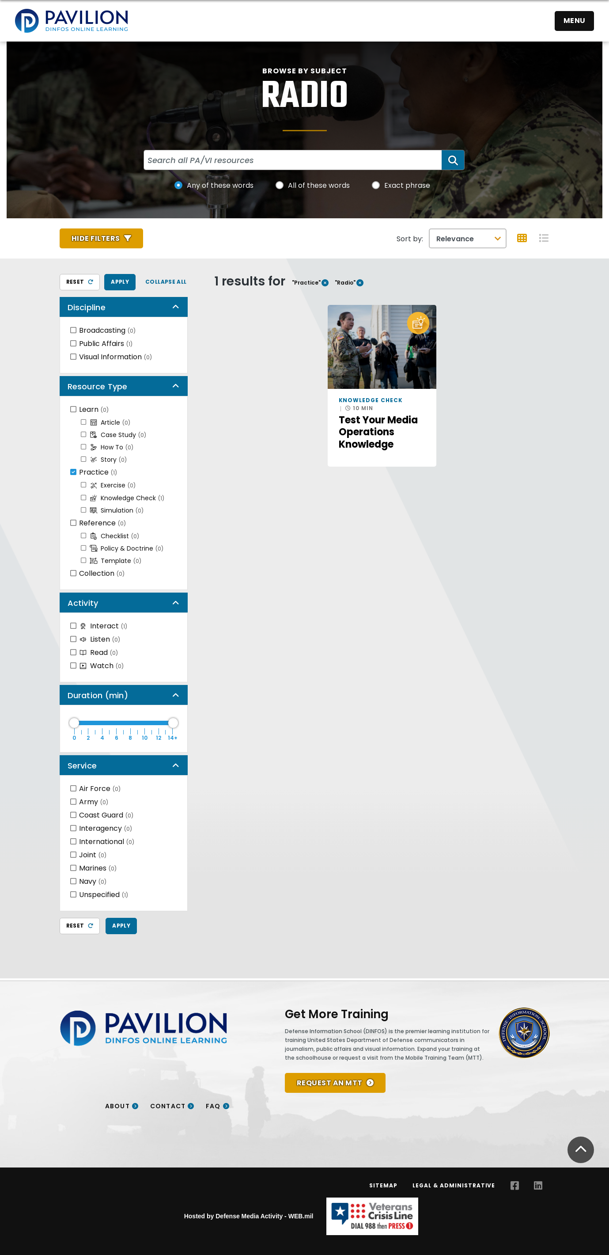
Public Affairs (106, 343)
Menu (575, 20)
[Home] (71, 21)
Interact (103, 626)
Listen (100, 639)
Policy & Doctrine (127, 548)
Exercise (113, 485)
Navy (93, 881)
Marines (98, 868)
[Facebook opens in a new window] (515, 1186)
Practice (98, 472)
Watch (101, 666)
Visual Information (115, 357)
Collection (102, 573)
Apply (120, 281)
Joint (93, 855)
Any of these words (220, 185)
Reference (102, 523)
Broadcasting (107, 330)
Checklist (115, 536)
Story (108, 459)
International (107, 842)
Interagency (105, 828)
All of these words (319, 185)
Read (98, 652)
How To (112, 447)
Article (110, 422)
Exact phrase (407, 185)
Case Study (118, 434)
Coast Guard (106, 815)
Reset (80, 281)
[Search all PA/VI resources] (293, 160)
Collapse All (166, 281)
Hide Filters (96, 238)
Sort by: (410, 239)
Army (94, 802)
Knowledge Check (127, 498)
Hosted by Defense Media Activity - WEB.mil (249, 1216)
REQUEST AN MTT (330, 1083)
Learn (94, 409)
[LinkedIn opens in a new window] (538, 1186)
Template (116, 560)
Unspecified (104, 895)
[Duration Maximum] (123, 723)
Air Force (100, 788)
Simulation (117, 510)
